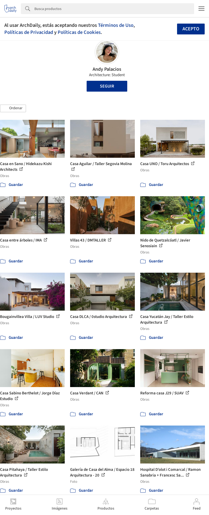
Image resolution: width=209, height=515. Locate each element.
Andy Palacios (107, 69)
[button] (13, 108)
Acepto (190, 28)
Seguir (107, 86)
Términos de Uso (115, 25)
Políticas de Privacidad (28, 32)
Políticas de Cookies (79, 32)
